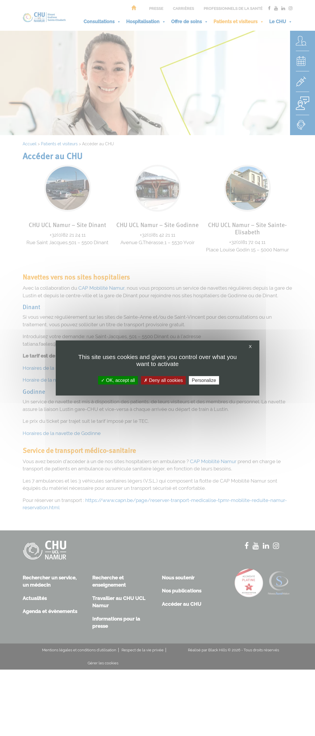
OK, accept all (118, 380)
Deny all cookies (163, 380)
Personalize (204, 380)
